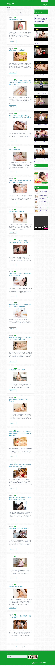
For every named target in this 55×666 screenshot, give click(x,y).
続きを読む (12, 41)
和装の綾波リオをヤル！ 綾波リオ (40, 108)
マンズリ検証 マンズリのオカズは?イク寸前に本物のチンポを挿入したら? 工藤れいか (20, 117)
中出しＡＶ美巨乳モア (10, 4)
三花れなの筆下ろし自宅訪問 (17, 50)
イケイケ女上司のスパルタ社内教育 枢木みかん (41, 190)
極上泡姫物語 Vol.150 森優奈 (41, 203)
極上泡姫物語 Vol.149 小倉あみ (18, 370)
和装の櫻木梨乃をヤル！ (16, 19)
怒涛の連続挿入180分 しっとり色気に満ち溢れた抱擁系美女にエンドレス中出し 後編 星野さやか (20, 434)
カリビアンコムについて (45, 5)
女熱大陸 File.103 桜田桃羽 (16, 587)
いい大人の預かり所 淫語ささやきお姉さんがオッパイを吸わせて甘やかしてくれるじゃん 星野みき (20, 82)
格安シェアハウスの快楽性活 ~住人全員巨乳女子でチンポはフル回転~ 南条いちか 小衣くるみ (41, 159)
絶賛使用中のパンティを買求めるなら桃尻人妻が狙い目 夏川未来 (41, 195)
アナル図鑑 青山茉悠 (15, 150)
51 (24, 647)
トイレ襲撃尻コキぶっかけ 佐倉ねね (19, 529)
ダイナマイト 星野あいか (38, 58)
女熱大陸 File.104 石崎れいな (17, 212)
